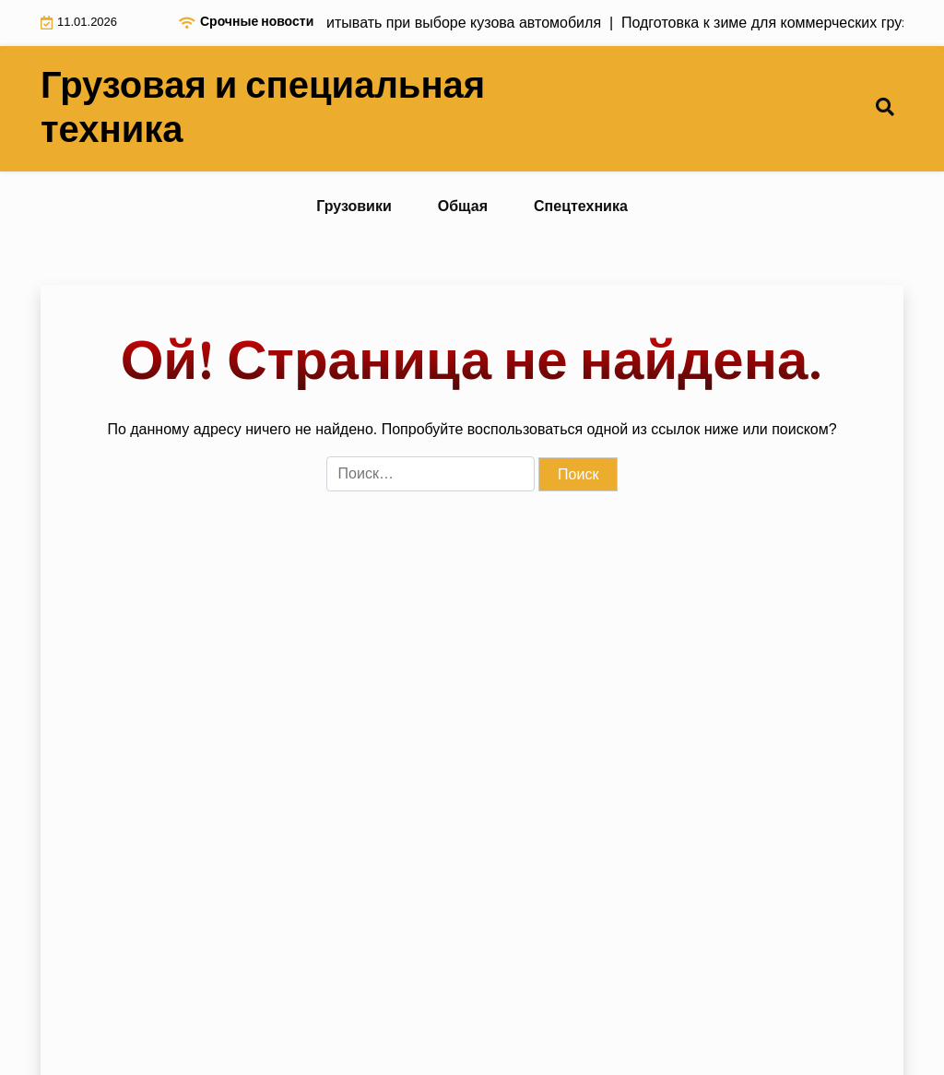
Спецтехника (581, 206)
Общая (463, 206)
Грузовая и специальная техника (263, 109)
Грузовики (354, 206)
